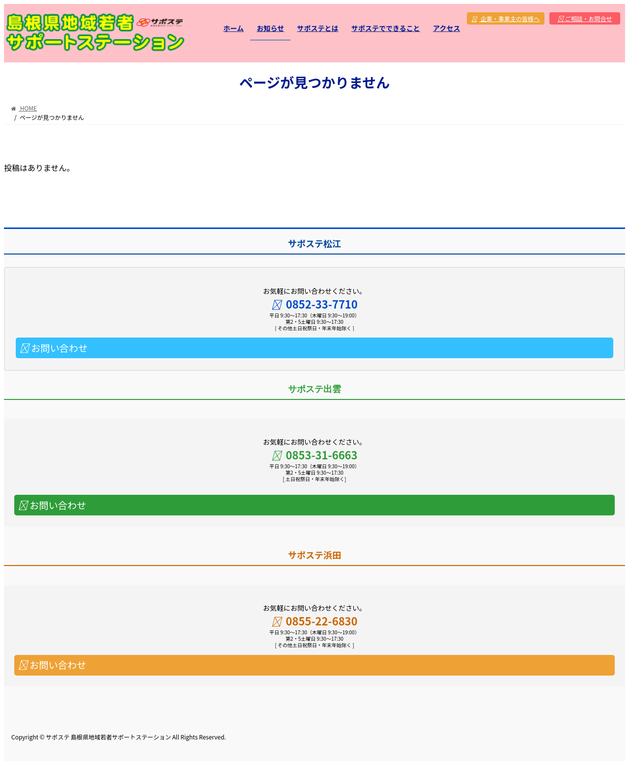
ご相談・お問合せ (585, 18)
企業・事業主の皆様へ (506, 18)
